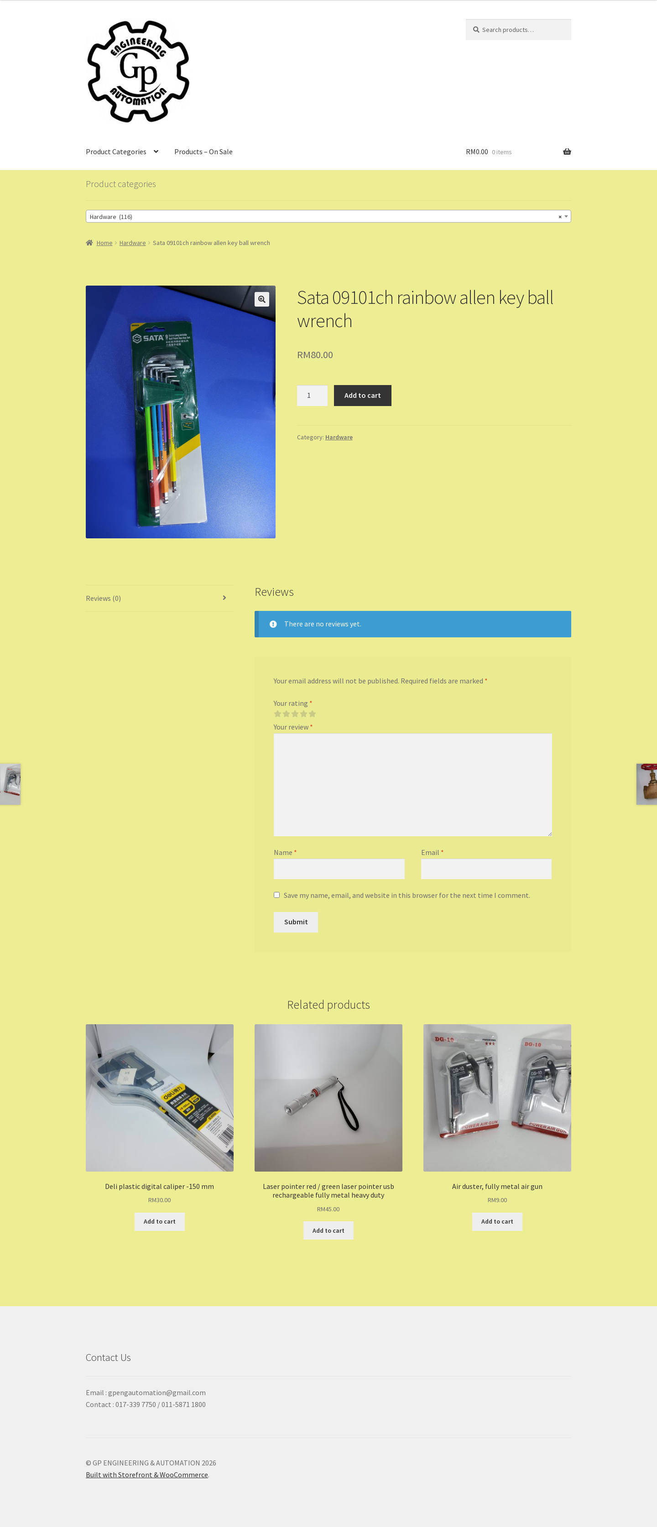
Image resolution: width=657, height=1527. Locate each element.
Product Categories (116, 151)
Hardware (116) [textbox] (326, 216)
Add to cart (362, 395)
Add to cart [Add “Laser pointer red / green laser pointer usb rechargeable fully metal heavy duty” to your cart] (328, 1230)
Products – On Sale (203, 151)
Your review (293, 726)
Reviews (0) (103, 598)
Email (432, 852)
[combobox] (328, 216)
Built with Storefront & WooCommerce (147, 1474)
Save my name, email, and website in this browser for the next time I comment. (407, 895)
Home (105, 243)
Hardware (133, 243)
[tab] (160, 598)
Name (285, 852)
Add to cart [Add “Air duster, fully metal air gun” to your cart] (497, 1221)
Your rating (293, 703)
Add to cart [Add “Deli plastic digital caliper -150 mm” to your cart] (160, 1221)
